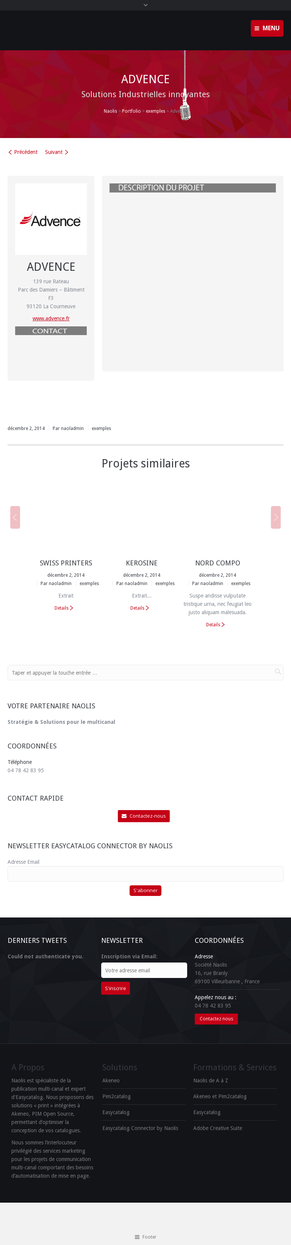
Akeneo (111, 1080)
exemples (155, 111)
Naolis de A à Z (210, 1080)
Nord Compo (217, 563)
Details (62, 608)
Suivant (54, 152)
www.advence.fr (51, 318)
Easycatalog (116, 1112)
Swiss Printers (66, 563)
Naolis (110, 111)
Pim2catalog (116, 1096)
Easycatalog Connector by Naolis (140, 1128)
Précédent (26, 152)
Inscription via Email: (129, 956)
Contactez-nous (144, 815)
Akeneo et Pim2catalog (220, 1096)
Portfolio (131, 111)
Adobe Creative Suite (217, 1128)
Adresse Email (23, 862)
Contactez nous (216, 1018)
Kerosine (142, 563)
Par (68, 428)
